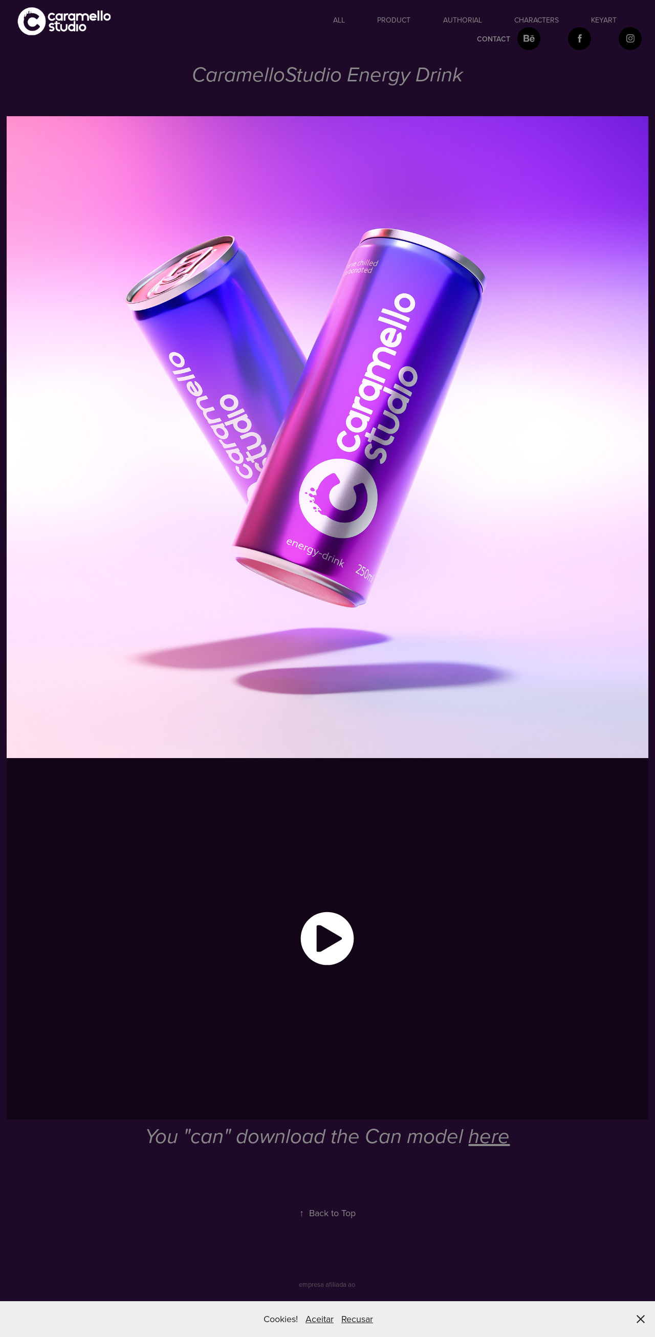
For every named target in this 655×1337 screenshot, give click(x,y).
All (339, 20)
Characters (536, 20)
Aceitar (319, 1318)
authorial (462, 20)
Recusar (357, 1318)
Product (393, 20)
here (489, 1137)
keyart (604, 20)
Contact (493, 39)
